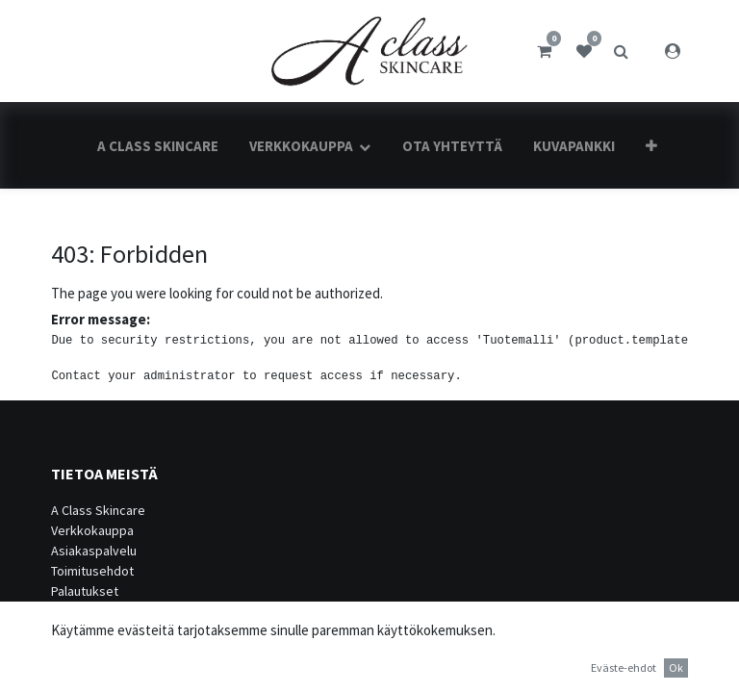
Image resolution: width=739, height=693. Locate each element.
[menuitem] (158, 145)
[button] (651, 145)
